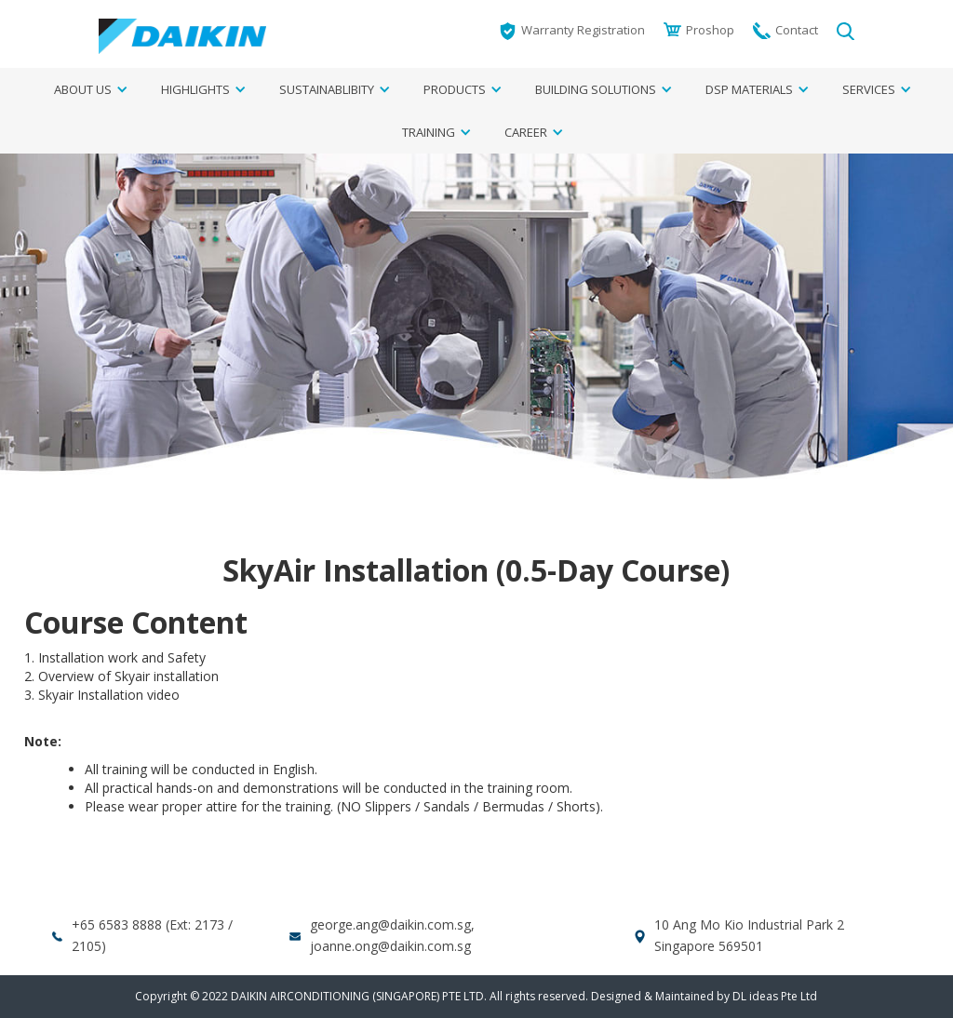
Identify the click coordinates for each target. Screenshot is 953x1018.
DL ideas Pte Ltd (774, 996)
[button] (84, 89)
